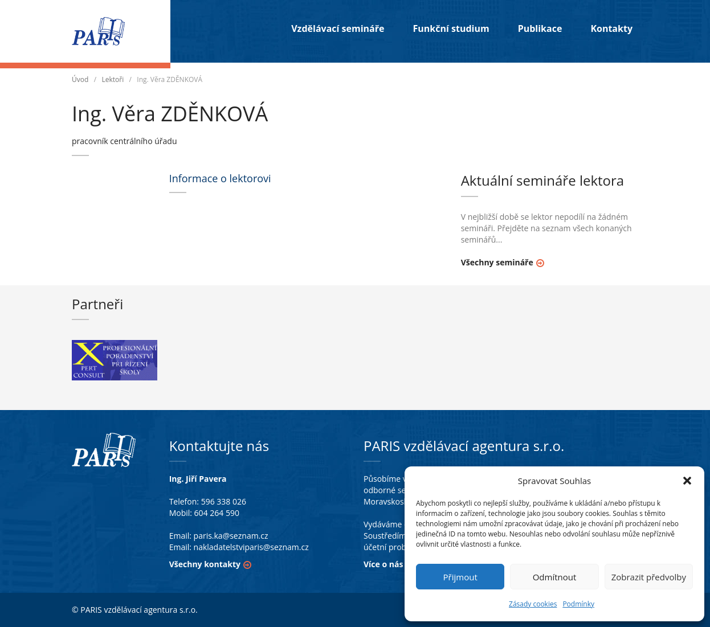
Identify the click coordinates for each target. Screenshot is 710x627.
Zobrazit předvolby (648, 577)
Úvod (80, 79)
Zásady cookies (533, 604)
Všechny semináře (497, 262)
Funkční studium (451, 28)
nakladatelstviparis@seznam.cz (251, 547)
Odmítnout (555, 577)
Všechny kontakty (204, 564)
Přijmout (460, 577)
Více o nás (383, 564)
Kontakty (611, 28)
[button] (687, 480)
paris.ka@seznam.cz (231, 535)
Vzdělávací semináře (337, 28)
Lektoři (112, 79)
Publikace (540, 28)
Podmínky (578, 604)
